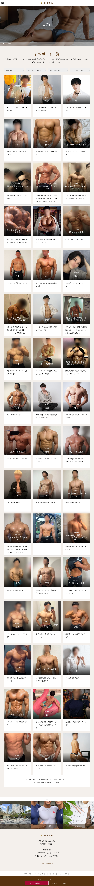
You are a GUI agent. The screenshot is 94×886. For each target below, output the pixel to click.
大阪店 (64, 883)
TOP (25, 874)
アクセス (59, 874)
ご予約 (65, 874)
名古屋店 (54, 883)
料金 (54, 874)
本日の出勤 (48, 874)
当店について (32, 874)
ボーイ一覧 (40, 874)
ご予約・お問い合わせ (36, 883)
